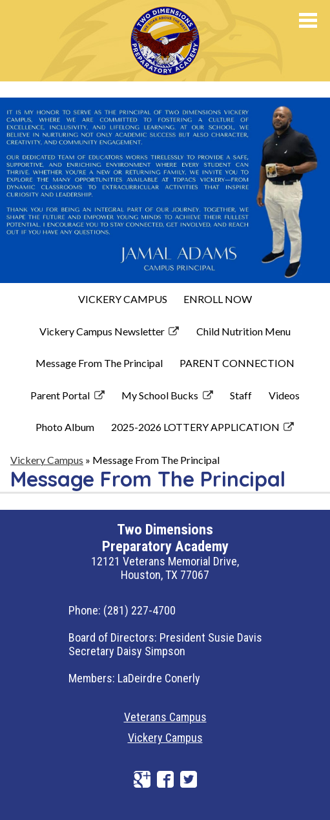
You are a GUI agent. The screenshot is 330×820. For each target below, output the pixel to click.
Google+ (142, 779)
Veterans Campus (165, 717)
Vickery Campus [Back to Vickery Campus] (46, 460)
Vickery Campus (165, 737)
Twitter (188, 779)
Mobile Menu (308, 20)
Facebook (165, 779)
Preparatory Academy (195, 37)
